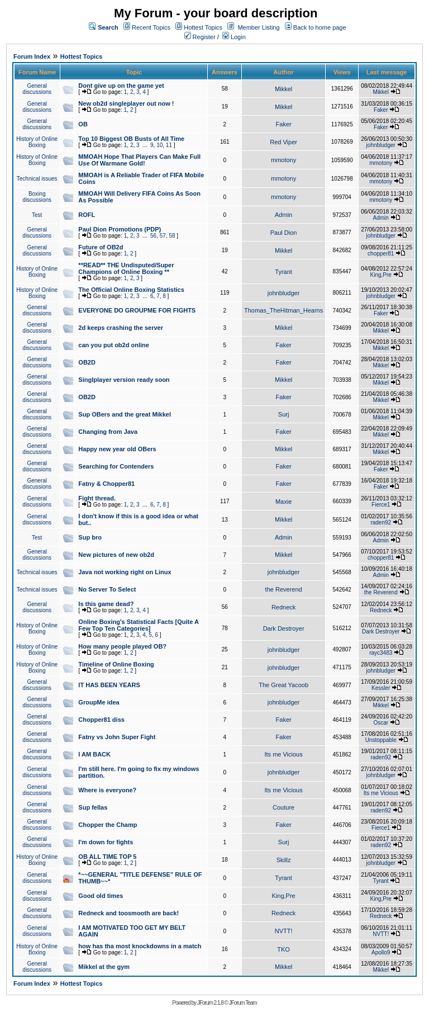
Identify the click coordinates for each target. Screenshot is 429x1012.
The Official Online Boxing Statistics (131, 289)
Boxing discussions (36, 197)
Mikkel (283, 89)
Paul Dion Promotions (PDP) (119, 229)
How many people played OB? (122, 646)
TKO (283, 949)
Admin (283, 214)
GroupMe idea (98, 702)
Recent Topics (151, 27)
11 (169, 145)
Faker (381, 110)
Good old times (100, 895)
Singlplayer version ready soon (123, 379)
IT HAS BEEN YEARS (109, 685)
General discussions (36, 89)
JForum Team (243, 1003)
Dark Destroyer (283, 628)
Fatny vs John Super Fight (116, 737)
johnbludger (380, 145)
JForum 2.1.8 (210, 1003)
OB (83, 124)
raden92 (380, 522)
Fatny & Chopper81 (106, 483)
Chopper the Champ (107, 824)
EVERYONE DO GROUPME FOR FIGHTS (137, 310)
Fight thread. (97, 498)
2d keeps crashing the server (120, 327)
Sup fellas (92, 807)
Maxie (283, 501)
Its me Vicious (283, 754)
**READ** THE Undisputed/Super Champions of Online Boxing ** (126, 268)
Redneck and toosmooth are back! (128, 913)
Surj (283, 414)
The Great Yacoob (283, 685)
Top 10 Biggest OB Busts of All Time (131, 138)
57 (163, 236)
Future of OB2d (100, 247)
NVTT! (284, 931)
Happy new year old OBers (117, 449)
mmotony (283, 160)
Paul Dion (283, 232)
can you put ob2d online (113, 345)
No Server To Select (107, 589)
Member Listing (258, 27)
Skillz (284, 860)
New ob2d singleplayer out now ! (126, 103)
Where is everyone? (107, 790)
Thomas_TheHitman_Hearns (283, 310)
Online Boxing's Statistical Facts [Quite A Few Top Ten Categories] (138, 625)
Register (200, 37)
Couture (283, 807)
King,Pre (381, 275)
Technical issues (37, 179)
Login (234, 37)
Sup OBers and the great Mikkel (124, 414)
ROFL (86, 214)
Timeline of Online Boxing (116, 664)
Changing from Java (107, 431)
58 (172, 236)
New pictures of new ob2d (116, 554)
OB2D (87, 362)
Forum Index (31, 56)
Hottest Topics (203, 27)
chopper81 (381, 253)
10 (159, 145)
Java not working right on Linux (124, 572)
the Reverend (283, 589)
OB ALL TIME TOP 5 (107, 856)
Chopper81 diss (101, 719)
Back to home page (319, 27)
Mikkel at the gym (104, 966)
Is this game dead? (106, 603)
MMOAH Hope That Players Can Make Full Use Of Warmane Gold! (139, 160)
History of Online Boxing (37, 142)
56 (153, 236)
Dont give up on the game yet (121, 85)
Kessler (380, 688)
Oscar (380, 723)
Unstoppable (381, 740)
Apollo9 (380, 952)
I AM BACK (94, 754)
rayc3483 (380, 653)
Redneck (283, 607)
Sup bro (90, 537)
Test (37, 215)
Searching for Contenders (116, 466)
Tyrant (283, 271)
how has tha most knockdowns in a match (139, 946)
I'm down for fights (105, 842)
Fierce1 (380, 505)
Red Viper (283, 142)
